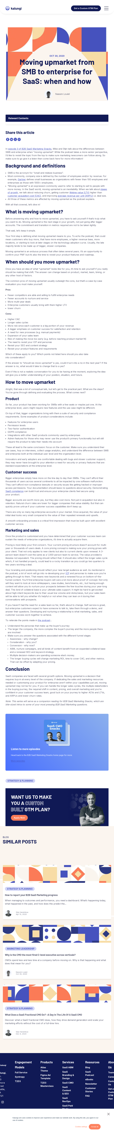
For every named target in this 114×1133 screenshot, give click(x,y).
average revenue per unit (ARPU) (75, 195)
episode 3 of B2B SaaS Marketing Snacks (29, 148)
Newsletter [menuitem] (91, 1083)
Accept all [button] (94, 1127)
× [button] (108, 1114)
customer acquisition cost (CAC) (24, 195)
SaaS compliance (14, 491)
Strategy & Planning (20, 780)
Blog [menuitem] (87, 1067)
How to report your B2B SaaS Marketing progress (31, 894)
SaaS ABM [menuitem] (67, 1067)
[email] (19, 139)
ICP (67, 573)
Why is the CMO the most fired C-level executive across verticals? (40, 954)
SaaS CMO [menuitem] (67, 1082)
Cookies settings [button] (81, 1127)
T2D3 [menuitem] (18, 1081)
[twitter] (15, 139)
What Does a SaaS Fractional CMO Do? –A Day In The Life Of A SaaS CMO (43, 1014)
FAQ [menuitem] (87, 1095)
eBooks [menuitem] (89, 1079)
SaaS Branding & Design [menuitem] (68, 1075)
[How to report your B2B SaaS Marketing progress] (57, 874)
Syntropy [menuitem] (20, 1076)
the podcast (44, 620)
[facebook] (7, 139)
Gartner (22, 179)
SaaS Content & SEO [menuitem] (66, 1090)
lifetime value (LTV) (79, 192)
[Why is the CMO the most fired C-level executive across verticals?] (57, 934)
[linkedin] (11, 139)
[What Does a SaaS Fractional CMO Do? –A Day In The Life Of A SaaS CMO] (57, 993)
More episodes (18, 761)
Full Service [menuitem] (21, 1072)
